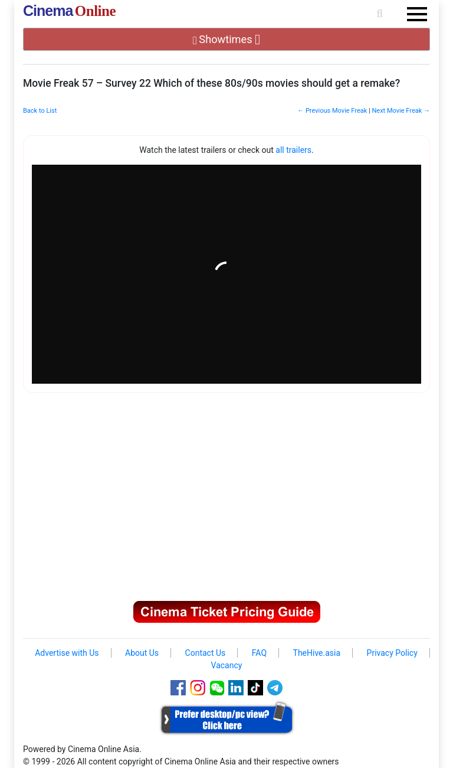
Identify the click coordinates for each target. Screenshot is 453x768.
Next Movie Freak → (401, 111)
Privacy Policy (392, 653)
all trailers (293, 150)
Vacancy (226, 665)
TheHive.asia (317, 653)
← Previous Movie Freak (332, 111)
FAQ (259, 653)
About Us (142, 653)
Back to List (40, 111)
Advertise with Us (67, 653)
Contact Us (205, 653)
